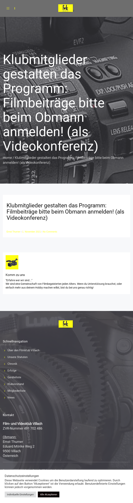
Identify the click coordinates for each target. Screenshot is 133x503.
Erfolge (11, 370)
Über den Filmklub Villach (23, 350)
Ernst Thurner (14, 231)
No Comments (50, 231)
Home (7, 158)
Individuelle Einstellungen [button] (20, 494)
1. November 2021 (31, 231)
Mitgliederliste (16, 390)
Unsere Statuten (17, 357)
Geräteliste (14, 377)
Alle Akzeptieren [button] (48, 494)
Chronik (12, 363)
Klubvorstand (15, 384)
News (11, 397)
